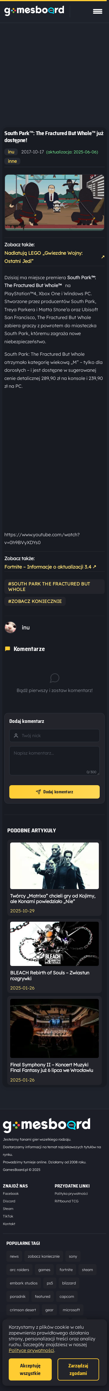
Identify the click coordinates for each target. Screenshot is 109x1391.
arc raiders (19, 1269)
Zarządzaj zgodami (78, 1369)
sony (73, 1256)
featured (42, 1296)
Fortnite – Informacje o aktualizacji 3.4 (50, 567)
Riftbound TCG (66, 1201)
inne (12, 161)
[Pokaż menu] (98, 11)
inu (11, 152)
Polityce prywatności (31, 1350)
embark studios (23, 1283)
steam (87, 1269)
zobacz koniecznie (44, 1256)
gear (49, 1309)
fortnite (66, 1269)
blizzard (69, 1283)
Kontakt (9, 1224)
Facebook (11, 1193)
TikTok (8, 1216)
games (44, 1269)
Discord (9, 1201)
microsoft (71, 1309)
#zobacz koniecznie (35, 601)
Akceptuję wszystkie (30, 1369)
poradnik (18, 1296)
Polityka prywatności (71, 1193)
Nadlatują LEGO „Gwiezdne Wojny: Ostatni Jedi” (54, 257)
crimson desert (23, 1309)
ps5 (50, 1283)
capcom (67, 1296)
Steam (8, 1208)
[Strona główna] (34, 14)
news (14, 1256)
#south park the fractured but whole (49, 586)
